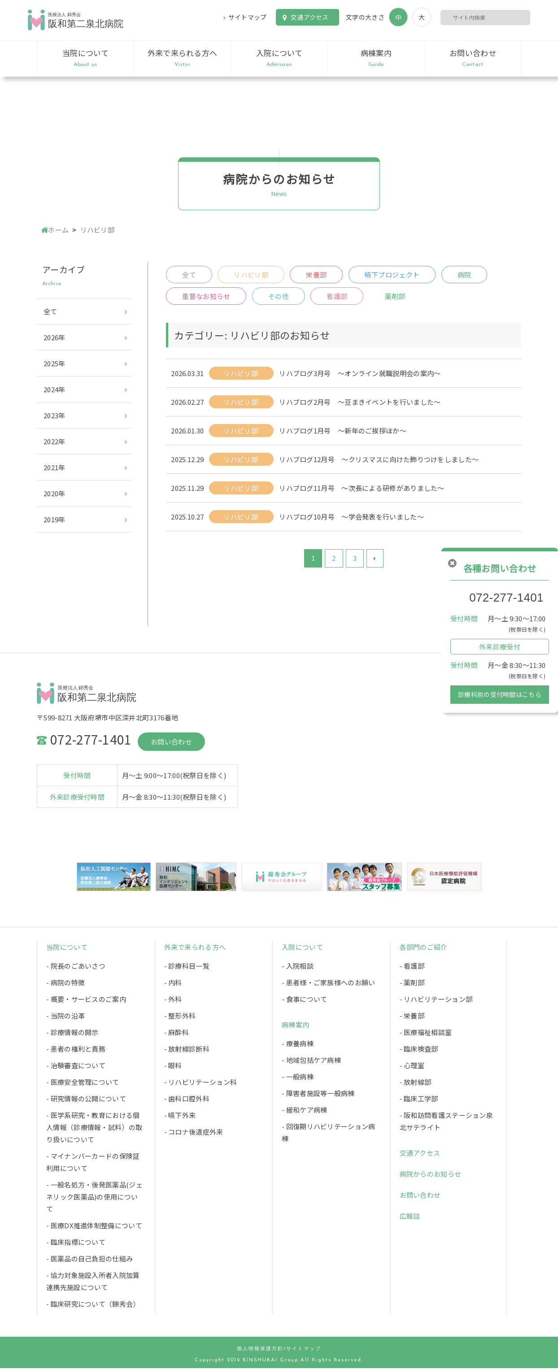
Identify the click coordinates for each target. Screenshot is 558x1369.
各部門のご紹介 (424, 948)
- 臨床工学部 (419, 1099)
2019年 (54, 519)
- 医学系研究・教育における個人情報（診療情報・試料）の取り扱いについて (94, 1128)
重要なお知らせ (206, 297)
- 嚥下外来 (180, 1116)
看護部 (337, 297)
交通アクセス (310, 17)
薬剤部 (396, 297)
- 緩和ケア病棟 (304, 1110)
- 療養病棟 (298, 1044)
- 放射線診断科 (186, 1049)
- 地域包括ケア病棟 (311, 1061)
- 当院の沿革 (65, 1016)
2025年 (54, 363)
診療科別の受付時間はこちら (499, 694)
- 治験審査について (75, 1066)
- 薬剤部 (412, 983)
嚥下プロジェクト (393, 275)
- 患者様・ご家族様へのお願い (328, 983)
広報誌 (410, 1217)
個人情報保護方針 (260, 1349)
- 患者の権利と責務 (75, 1049)
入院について (279, 58)
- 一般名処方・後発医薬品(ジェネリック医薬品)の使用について (94, 1197)
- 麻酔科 (176, 1033)
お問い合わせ (473, 58)
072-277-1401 (506, 597)
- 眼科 (173, 1066)
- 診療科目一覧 (186, 966)
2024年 (54, 389)
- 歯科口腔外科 (186, 1099)
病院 (466, 275)
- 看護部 (412, 966)
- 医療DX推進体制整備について (94, 1226)
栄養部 (317, 275)
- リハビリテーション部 (436, 1000)
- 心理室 (412, 1066)
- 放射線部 (416, 1082)
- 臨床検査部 (419, 1049)
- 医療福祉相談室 (426, 1033)
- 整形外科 (180, 1016)
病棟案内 (376, 58)
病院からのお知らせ (431, 1174)
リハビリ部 (251, 275)
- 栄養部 (412, 1016)
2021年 (54, 467)
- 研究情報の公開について (86, 1099)
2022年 (54, 441)
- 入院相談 (298, 966)
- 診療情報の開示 (72, 1033)
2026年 (54, 337)
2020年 (54, 493)
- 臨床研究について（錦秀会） (93, 1304)
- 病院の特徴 (65, 983)
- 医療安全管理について (82, 1082)
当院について (85, 58)
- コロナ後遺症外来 (193, 1132)
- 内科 (173, 983)
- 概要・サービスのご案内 (86, 1000)
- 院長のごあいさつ (75, 966)
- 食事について (304, 1000)
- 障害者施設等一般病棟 (318, 1094)
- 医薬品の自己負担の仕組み (89, 1259)
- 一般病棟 (298, 1077)
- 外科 (173, 1000)
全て (189, 275)
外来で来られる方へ (182, 58)
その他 (279, 297)
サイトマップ (247, 17)
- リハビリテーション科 (200, 1082)
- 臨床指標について (75, 1243)
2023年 (54, 415)
